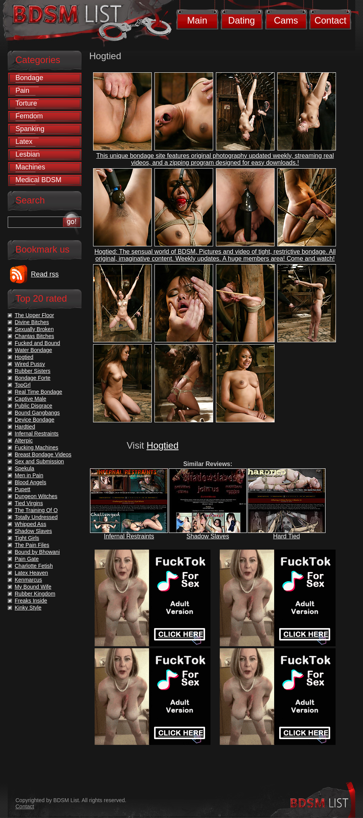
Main (197, 20)
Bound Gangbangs (37, 413)
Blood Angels (30, 482)
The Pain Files (32, 545)
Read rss (45, 274)
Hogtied (163, 445)
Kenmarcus (28, 580)
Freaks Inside (31, 601)
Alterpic (24, 440)
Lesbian (27, 154)
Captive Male (30, 399)
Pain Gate (27, 559)
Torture (26, 103)
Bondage (29, 78)
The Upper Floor (34, 315)
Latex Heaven (31, 573)
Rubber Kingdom (35, 594)
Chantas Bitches (34, 336)
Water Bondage (33, 350)
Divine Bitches (32, 322)
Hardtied (25, 427)
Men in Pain (29, 475)
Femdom (29, 116)
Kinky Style (28, 608)
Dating (241, 20)
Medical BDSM (38, 180)
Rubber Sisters (33, 371)
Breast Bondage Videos (43, 454)
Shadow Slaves (208, 536)
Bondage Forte (33, 378)
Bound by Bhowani (37, 552)
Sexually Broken (34, 329)
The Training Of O (36, 510)
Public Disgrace (33, 406)
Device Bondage (34, 420)
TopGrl (23, 385)
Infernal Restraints (129, 536)
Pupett (22, 489)
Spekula (24, 468)
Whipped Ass (30, 524)
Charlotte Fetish (34, 566)
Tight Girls (27, 538)
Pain (22, 90)
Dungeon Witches (36, 496)
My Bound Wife (33, 587)
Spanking (29, 129)
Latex (23, 141)
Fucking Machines (36, 447)
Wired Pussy (30, 364)
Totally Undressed (36, 517)
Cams (286, 20)
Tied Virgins (29, 503)
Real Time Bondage (38, 392)
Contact (330, 20)
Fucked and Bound (37, 343)
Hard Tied (286, 536)
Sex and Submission (39, 461)
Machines (30, 167)
